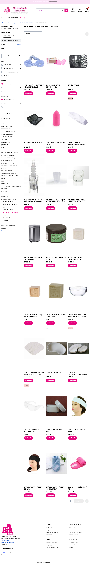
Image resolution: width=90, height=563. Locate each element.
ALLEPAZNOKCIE (8, 68)
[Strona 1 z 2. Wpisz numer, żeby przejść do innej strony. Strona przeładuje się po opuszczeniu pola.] (80, 34)
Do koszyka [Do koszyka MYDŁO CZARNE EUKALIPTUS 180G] (50, 265)
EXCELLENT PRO (5, 142)
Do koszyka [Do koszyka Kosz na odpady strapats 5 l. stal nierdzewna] (28, 265)
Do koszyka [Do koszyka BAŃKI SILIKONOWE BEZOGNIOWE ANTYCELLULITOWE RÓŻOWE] (50, 93)
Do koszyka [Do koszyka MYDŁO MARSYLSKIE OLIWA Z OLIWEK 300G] (50, 323)
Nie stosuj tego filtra (9, 84)
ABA (2, 181)
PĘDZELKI (3, 150)
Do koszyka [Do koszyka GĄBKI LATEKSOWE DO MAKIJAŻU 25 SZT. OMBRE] (72, 151)
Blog (47, 530)
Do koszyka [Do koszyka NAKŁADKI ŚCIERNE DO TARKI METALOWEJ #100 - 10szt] (28, 380)
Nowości (3, 228)
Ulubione (71, 547)
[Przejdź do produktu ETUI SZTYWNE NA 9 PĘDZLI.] (34, 119)
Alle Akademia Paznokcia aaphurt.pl (9, 23)
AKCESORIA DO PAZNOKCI (8, 163)
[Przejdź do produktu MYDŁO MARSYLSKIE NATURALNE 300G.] (78, 233)
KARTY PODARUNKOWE (7, 171)
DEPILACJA (4, 191)
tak (5, 88)
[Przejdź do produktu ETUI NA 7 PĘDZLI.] (78, 61)
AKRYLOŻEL (4, 139)
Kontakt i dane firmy (51, 528)
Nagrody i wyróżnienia (52, 532)
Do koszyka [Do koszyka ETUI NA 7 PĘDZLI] (72, 93)
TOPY (2, 124)
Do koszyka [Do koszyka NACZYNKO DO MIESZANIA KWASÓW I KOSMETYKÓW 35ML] (72, 323)
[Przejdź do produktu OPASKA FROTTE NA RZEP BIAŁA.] (78, 406)
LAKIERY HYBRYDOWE (7, 126)
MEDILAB (6, 76)
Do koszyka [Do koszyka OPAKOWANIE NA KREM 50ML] (50, 438)
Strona (77, 34)
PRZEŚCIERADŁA (7, 217)
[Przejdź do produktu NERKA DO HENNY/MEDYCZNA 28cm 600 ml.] (78, 348)
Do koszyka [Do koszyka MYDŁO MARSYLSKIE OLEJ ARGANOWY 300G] (28, 323)
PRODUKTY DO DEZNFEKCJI (8, 158)
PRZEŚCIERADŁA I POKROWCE (10, 204)
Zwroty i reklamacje (74, 535)
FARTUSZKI (4, 223)
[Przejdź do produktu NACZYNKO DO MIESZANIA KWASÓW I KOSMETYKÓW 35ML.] (78, 291)
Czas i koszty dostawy (74, 530)
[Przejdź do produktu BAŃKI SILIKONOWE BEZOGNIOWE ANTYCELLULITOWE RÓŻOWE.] (56, 61)
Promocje (3, 231)
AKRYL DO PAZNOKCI (6, 137)
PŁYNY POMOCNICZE (6, 160)
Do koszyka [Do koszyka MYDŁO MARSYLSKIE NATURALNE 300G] (72, 265)
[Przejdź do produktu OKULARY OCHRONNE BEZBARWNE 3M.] (34, 406)
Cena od (3, 52)
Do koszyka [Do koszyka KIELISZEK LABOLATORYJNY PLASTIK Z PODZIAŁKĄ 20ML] (50, 208)
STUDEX (3, 194)
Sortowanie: (27, 30)
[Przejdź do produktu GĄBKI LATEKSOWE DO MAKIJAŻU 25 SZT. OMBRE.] (78, 119)
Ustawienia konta (73, 545)
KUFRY (4, 215)
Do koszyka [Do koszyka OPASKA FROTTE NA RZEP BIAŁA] (72, 438)
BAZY (2, 121)
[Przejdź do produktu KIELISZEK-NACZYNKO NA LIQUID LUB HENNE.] (78, 176)
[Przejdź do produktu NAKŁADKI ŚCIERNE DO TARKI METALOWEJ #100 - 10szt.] (34, 348)
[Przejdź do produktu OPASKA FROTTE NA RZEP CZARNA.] (34, 463)
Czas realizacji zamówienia (75, 532)
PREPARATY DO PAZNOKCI (8, 155)
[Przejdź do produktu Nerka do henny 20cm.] (56, 348)
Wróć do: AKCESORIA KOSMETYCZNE (7, 36)
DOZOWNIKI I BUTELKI (8, 210)
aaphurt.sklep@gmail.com (8, 542)
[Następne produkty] (79, 501)
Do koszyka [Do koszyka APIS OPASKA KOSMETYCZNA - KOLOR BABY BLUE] (28, 93)
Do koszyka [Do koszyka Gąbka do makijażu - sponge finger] (50, 151)
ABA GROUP (7, 65)
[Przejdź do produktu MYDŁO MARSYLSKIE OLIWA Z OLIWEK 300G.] (56, 291)
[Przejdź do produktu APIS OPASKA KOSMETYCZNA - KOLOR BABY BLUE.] (34, 61)
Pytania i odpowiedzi (51, 542)
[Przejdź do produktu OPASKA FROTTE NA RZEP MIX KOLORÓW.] (56, 463)
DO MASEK (6, 207)
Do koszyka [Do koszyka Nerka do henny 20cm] (50, 380)
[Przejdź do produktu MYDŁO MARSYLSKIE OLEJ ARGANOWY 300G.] (34, 291)
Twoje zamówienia (73, 542)
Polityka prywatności (51, 545)
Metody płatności (73, 528)
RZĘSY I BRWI (4, 184)
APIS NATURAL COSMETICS (11, 72)
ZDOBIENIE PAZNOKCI (7, 134)
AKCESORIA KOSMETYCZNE (26, 23)
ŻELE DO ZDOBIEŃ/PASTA (8, 131)
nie (5, 91)
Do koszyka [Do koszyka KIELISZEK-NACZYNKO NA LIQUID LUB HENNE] (72, 208)
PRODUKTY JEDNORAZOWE (8, 225)
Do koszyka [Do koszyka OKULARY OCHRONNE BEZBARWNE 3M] (28, 438)
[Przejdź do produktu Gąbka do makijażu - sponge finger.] (56, 119)
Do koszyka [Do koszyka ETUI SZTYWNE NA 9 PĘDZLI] (28, 151)
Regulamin (49, 535)
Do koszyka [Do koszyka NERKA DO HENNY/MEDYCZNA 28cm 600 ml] (72, 380)
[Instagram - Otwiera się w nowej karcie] (10, 554)
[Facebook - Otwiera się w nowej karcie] (3, 554)
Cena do (15, 52)
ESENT (3, 178)
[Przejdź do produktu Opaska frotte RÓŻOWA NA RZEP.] (78, 463)
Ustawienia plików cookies (53, 547)
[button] (66, 10)
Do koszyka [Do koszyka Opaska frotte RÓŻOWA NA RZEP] (72, 495)
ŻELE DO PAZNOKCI (6, 129)
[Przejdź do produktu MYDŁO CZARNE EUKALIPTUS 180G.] (56, 233)
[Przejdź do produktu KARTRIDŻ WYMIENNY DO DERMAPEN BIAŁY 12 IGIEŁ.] (34, 176)
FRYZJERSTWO (5, 196)
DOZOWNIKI (6, 220)
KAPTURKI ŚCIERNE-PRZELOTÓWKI (10, 153)
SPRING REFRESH (5, 118)
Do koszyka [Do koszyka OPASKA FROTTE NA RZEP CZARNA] (28, 495)
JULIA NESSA (4, 145)
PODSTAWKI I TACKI (8, 202)
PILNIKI (3, 147)
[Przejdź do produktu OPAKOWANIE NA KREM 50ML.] (56, 406)
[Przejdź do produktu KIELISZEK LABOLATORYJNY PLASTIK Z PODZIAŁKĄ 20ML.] (56, 176)
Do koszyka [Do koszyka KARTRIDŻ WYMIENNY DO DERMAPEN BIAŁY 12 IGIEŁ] (28, 208)
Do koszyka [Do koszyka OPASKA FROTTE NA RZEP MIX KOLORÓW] (50, 495)
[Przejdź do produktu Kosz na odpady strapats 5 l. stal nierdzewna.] (34, 233)
